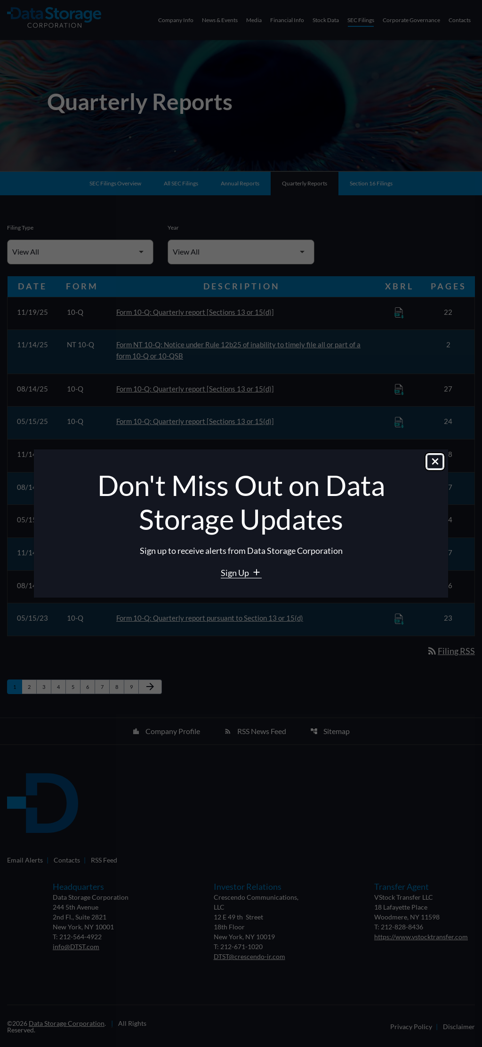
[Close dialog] (434, 462)
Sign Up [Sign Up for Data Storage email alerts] (235, 572)
